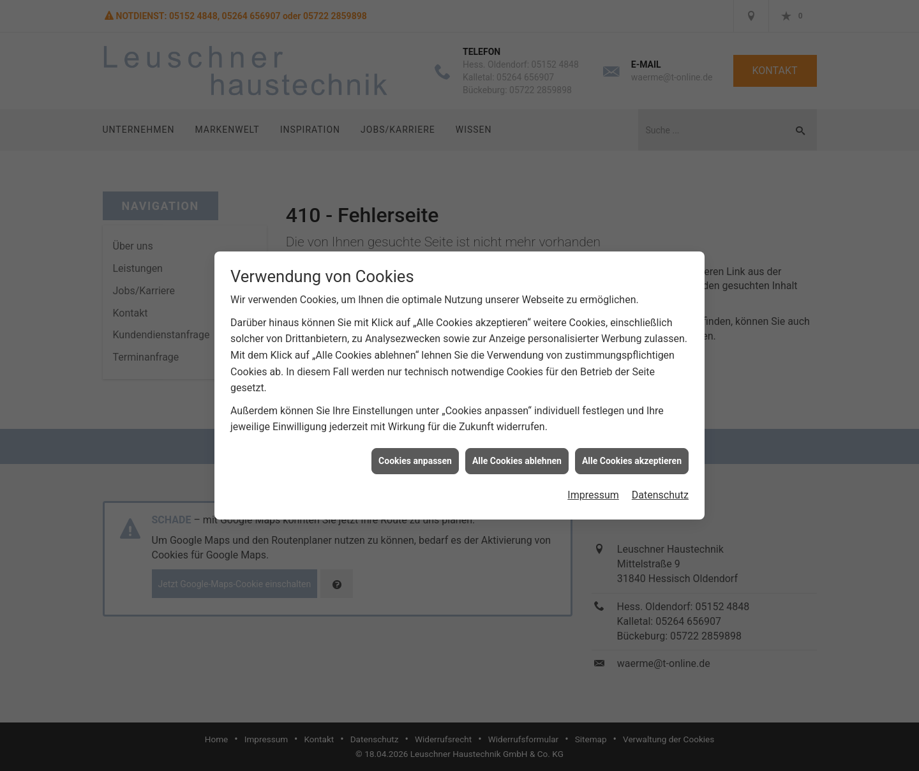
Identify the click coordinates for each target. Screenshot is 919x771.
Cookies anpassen (415, 455)
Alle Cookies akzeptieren (632, 455)
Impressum (593, 489)
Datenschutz (660, 489)
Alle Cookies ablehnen (517, 455)
